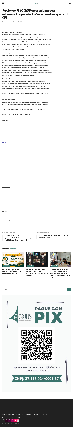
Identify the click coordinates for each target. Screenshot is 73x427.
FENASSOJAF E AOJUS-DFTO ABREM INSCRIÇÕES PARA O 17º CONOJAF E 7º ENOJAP (12, 271)
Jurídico (20, 414)
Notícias (20, 22)
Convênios (28, 414)
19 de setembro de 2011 (8, 22)
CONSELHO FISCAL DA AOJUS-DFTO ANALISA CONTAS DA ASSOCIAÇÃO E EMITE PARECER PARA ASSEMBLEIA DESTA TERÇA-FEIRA (60, 273)
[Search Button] (69, 289)
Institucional (11, 414)
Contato (44, 414)
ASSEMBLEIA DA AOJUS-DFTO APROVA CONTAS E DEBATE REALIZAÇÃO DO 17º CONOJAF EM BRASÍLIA (37, 272)
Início (3, 414)
